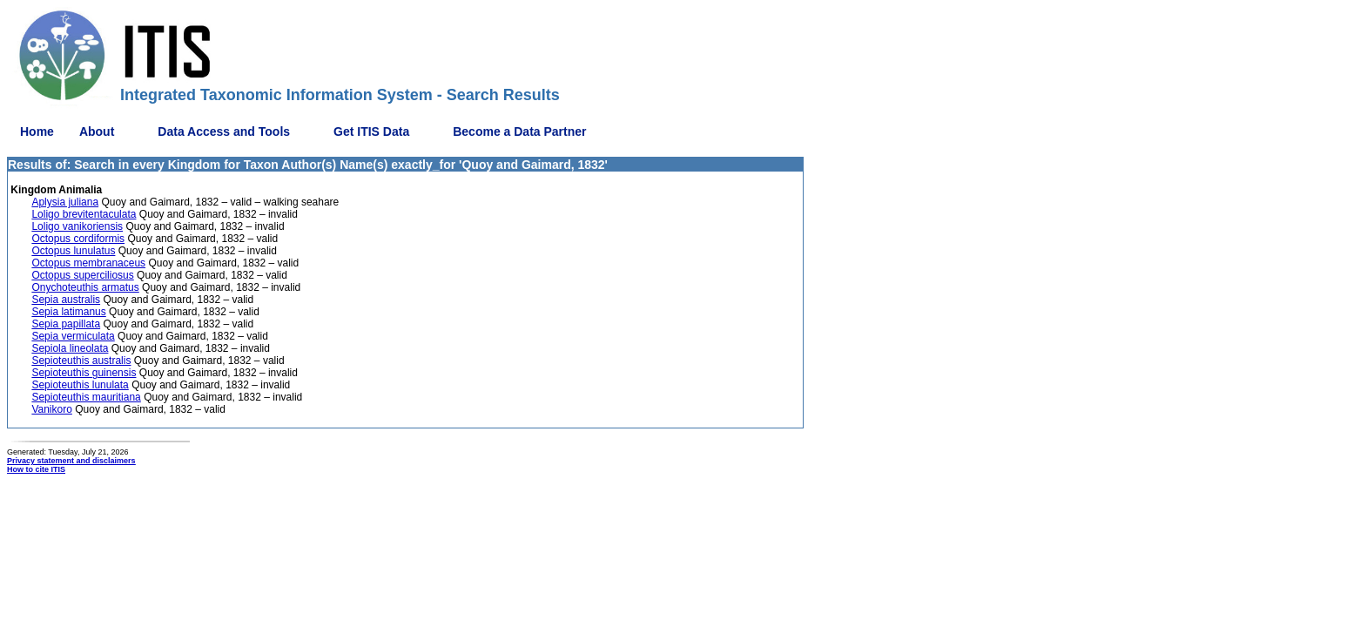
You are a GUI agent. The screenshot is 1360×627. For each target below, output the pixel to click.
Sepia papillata (65, 324)
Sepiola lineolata (69, 348)
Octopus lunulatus (73, 251)
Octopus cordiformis (78, 239)
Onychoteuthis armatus (84, 287)
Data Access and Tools (224, 131)
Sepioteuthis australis (81, 360)
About (96, 131)
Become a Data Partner (519, 131)
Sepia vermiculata (72, 336)
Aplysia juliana (64, 202)
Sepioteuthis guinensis (83, 373)
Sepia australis (65, 299)
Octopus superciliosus (82, 275)
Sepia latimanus (68, 312)
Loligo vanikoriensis (77, 226)
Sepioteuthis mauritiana (85, 397)
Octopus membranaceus (88, 263)
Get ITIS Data (371, 131)
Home (37, 131)
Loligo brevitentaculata (83, 214)
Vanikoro (51, 409)
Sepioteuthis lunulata (79, 385)
